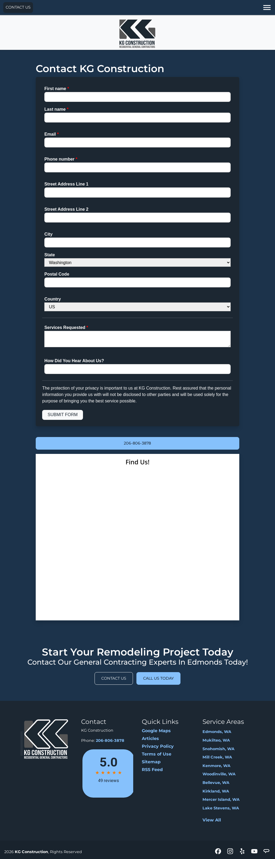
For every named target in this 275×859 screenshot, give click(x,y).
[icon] (219, 851)
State (49, 255)
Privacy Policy (158, 746)
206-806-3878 (137, 443)
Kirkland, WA (215, 791)
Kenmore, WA (216, 765)
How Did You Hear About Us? (74, 360)
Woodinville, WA (219, 774)
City (48, 234)
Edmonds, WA (216, 731)
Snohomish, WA (218, 748)
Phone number (60, 159)
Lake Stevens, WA (220, 808)
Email (51, 134)
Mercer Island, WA (221, 799)
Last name (56, 109)
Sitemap (151, 761)
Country (52, 299)
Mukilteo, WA (216, 740)
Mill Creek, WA (217, 757)
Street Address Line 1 (66, 184)
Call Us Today (158, 678)
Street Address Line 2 (66, 209)
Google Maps (156, 730)
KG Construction (31, 851)
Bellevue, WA (215, 782)
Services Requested (66, 327)
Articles (150, 738)
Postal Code (56, 274)
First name (56, 88)
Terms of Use (156, 754)
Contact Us (18, 7)
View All (211, 820)
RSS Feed (152, 769)
